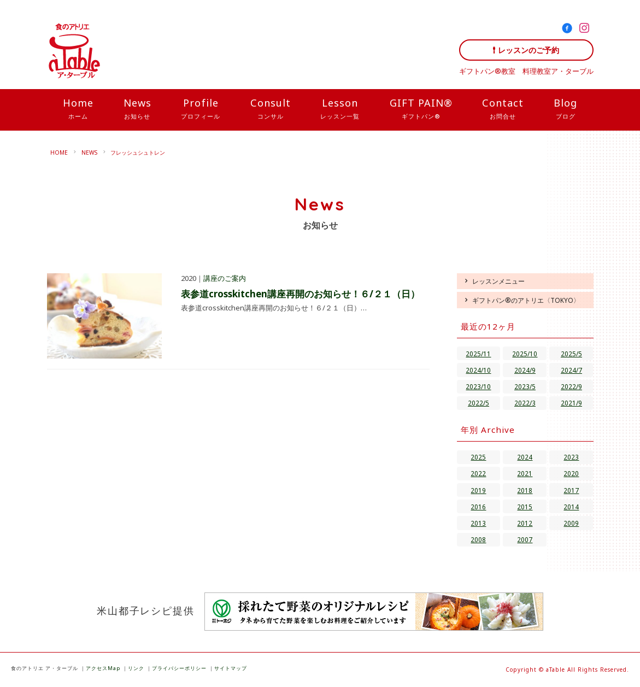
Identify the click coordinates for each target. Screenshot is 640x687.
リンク (136, 668)
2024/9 (525, 370)
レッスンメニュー (498, 281)
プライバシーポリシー (179, 668)
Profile (200, 109)
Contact (503, 109)
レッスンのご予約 (528, 50)
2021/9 (571, 402)
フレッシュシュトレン (137, 152)
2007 (524, 539)
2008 (478, 539)
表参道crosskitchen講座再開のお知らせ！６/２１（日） (300, 293)
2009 (571, 523)
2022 (478, 473)
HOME (59, 152)
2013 (478, 523)
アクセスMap (103, 668)
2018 (524, 490)
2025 (478, 457)
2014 (571, 506)
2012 (524, 523)
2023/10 (478, 386)
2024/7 (571, 370)
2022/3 (525, 402)
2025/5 (571, 353)
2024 (524, 457)
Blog (565, 109)
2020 (571, 473)
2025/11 (478, 353)
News (137, 109)
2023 (571, 457)
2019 (478, 490)
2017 (571, 490)
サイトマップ (230, 668)
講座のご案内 (224, 278)
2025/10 (524, 353)
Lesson (340, 109)
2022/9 (571, 386)
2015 (524, 506)
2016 (478, 506)
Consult (270, 109)
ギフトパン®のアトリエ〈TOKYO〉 (526, 300)
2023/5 (525, 386)
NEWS (89, 152)
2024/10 (478, 370)
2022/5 (478, 402)
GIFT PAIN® (421, 109)
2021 (524, 473)
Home (78, 109)
